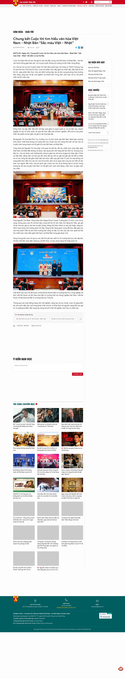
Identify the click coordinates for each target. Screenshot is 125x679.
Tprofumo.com (104, 139)
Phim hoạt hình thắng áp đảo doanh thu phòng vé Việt (22, 543)
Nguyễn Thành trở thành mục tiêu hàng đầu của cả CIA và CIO (47, 569)
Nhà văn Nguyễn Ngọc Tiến (96, 71)
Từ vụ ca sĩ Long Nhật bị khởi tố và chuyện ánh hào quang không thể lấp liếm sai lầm (97, 126)
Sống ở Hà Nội (99, 6)
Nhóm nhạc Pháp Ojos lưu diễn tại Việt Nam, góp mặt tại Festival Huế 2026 (48, 520)
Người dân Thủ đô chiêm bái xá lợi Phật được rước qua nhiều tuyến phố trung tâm (97, 106)
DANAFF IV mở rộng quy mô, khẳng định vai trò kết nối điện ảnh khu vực (23, 496)
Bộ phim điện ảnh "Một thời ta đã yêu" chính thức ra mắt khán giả (97, 97)
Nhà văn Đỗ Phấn (93, 67)
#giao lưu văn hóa (36, 325)
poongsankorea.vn (92, 147)
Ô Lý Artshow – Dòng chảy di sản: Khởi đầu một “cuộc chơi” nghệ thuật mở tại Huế (23, 520)
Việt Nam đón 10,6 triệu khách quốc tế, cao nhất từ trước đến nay (47, 496)
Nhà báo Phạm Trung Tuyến (97, 78)
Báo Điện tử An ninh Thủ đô (15, 3)
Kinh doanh (108, 6)
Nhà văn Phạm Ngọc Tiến (96, 81)
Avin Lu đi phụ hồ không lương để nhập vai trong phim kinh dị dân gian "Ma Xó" (72, 472)
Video (59, 6)
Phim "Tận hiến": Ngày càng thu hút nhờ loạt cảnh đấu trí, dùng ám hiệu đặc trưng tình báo (97, 116)
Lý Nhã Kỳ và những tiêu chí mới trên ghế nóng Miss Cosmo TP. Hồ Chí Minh (72, 544)
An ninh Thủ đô (28, 2)
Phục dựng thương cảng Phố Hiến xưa (24, 449)
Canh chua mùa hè (94, 133)
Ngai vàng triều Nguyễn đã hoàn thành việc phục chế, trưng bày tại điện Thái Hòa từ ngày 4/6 (71, 496)
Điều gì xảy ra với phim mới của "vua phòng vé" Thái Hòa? (47, 425)
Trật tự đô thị (27, 6)
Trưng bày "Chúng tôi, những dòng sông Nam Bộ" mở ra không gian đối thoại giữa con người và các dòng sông (47, 545)
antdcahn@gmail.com (97, 606)
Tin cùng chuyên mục (24, 404)
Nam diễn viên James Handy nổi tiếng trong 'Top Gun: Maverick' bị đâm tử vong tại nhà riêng (71, 426)
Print (82, 48)
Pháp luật (53, 6)
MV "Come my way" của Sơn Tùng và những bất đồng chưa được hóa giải (23, 426)
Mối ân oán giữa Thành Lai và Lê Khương (71, 449)
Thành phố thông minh (69, 6)
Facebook (76, 48)
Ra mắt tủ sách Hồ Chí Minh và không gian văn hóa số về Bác (47, 449)
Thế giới (46, 6)
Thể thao (91, 6)
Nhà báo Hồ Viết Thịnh (95, 74)
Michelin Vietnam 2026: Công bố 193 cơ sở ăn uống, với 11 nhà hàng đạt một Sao (48, 472)
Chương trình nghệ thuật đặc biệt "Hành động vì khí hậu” (70, 519)
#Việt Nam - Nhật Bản (23, 325)
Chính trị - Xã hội (38, 6)
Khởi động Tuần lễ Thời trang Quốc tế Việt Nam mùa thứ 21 (22, 471)
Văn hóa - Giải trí (82, 6)
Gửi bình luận (77, 374)
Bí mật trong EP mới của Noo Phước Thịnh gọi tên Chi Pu (22, 569)
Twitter (79, 48)
